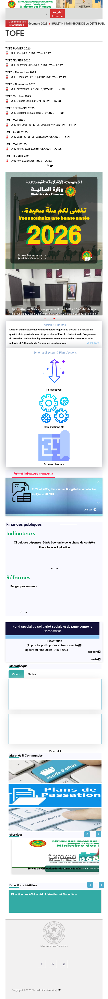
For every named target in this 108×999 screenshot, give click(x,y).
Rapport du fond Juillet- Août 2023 (46, 650)
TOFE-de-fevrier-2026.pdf (23, 65)
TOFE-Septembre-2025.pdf (24, 112)
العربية (58, 11)
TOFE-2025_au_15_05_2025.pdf (27, 136)
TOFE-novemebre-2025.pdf (24, 89)
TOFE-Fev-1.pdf (18, 160)
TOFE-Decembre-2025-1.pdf (25, 77)
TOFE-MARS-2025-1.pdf (23, 148)
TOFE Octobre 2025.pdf (23, 101)
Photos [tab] (31, 674)
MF (59, 990)
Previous (87, 834)
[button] (46, 318)
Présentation (54, 641)
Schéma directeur (54, 464)
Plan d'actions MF (54, 427)
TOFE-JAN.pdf (17, 53)
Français (57, 16)
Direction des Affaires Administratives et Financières (44, 894)
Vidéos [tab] (16, 674)
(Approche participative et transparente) (54, 645)
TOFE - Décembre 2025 (50, 23)
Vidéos (55, 751)
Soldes (95, 659)
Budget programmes (23, 586)
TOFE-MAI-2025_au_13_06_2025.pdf (30, 124)
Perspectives (53, 389)
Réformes (18, 577)
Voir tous (90, 509)
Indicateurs (20, 533)
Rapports (94, 651)
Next (98, 834)
